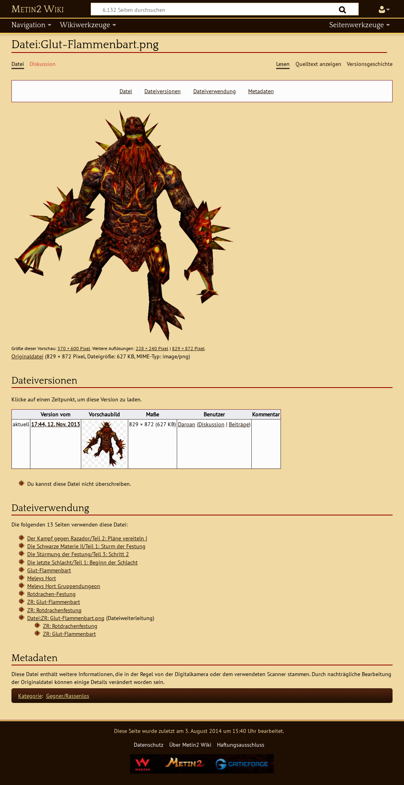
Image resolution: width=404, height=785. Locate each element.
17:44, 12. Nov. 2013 (55, 424)
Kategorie (30, 695)
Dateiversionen (162, 91)
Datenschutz (148, 744)
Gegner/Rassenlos (67, 695)
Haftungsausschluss (240, 744)
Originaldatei (27, 356)
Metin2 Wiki (37, 9)
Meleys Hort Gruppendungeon (63, 586)
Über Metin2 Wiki (190, 744)
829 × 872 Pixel (188, 348)
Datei (126, 91)
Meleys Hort (41, 578)
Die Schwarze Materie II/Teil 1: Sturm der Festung (86, 546)
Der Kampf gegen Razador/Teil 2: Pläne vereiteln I (87, 538)
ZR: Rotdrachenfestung (54, 610)
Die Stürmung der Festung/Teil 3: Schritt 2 (78, 554)
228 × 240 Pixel (152, 348)
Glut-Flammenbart (49, 570)
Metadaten (261, 91)
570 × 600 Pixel (74, 348)
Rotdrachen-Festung (51, 594)
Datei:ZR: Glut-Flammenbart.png (66, 618)
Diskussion (211, 424)
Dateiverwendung (214, 91)
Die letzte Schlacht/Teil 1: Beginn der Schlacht (82, 562)
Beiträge (239, 424)
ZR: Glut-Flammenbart (53, 601)
